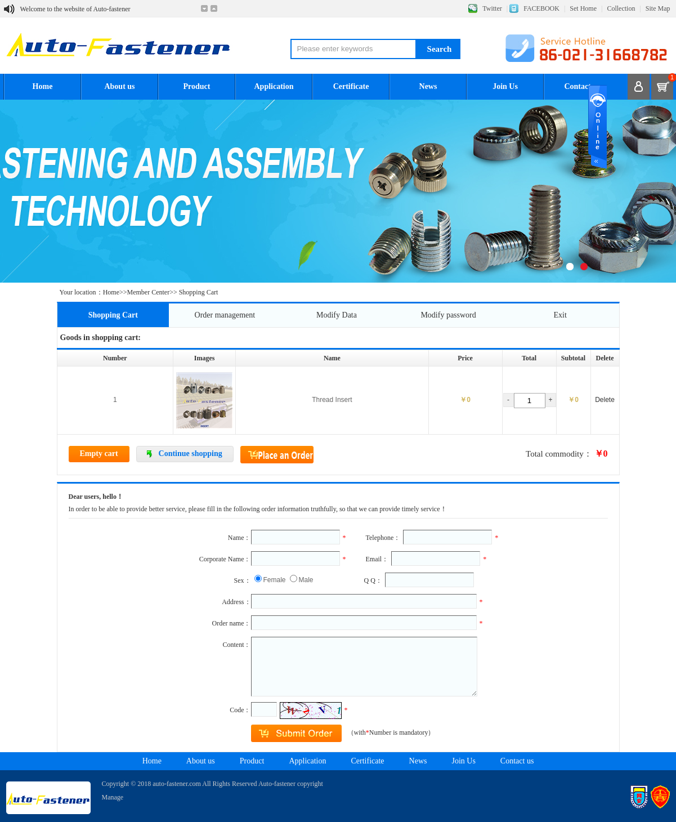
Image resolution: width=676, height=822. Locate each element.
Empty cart (99, 453)
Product (197, 86)
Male (306, 580)
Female (274, 580)
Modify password (448, 315)
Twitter (492, 8)
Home (43, 86)
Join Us (505, 86)
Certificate (351, 86)
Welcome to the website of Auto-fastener (75, 9)
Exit (560, 315)
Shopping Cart (113, 315)
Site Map (658, 8)
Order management (225, 315)
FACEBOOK (541, 8)
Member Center (148, 292)
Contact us (582, 86)
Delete (605, 400)
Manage (113, 797)
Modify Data (336, 315)
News (428, 86)
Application (273, 86)
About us (119, 86)
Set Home (583, 8)
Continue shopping (190, 453)
